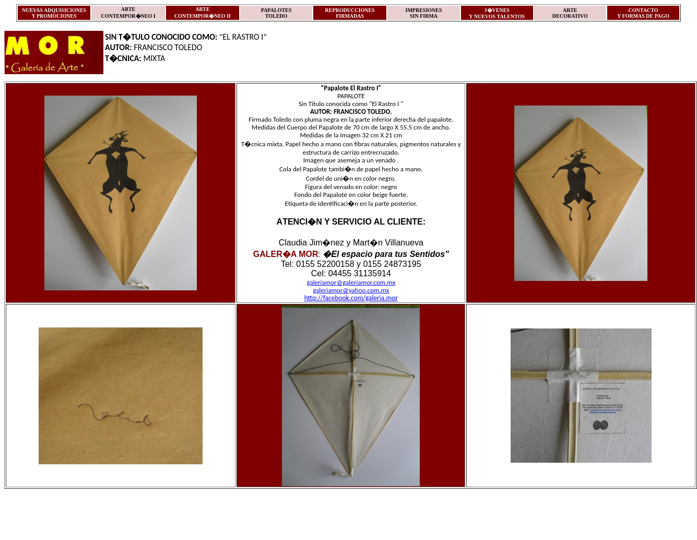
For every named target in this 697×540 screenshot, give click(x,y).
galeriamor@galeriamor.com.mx (351, 282)
